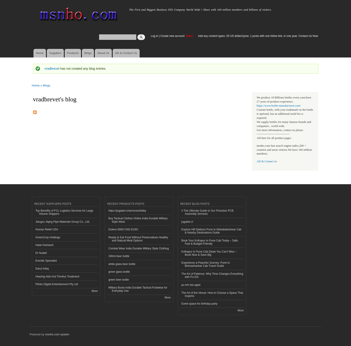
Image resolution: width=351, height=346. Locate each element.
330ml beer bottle (118, 256)
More (95, 291)
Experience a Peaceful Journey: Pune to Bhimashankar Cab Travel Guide (205, 264)
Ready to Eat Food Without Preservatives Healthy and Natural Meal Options (138, 239)
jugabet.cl (187, 221)
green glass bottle (119, 271)
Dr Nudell (41, 253)
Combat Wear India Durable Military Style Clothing (138, 248)
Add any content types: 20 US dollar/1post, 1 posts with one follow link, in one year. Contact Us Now (258, 36)
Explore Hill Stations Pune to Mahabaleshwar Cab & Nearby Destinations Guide (211, 231)
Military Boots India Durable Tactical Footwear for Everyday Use (137, 289)
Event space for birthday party (199, 303)
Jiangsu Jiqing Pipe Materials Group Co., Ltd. (63, 221)
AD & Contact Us (126, 53)
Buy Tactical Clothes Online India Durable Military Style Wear (138, 220)
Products (73, 53)
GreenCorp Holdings (48, 237)
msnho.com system (57, 334)
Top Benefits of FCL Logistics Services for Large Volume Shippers (64, 212)
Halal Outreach (45, 245)
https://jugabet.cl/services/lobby (127, 210)
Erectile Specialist (46, 260)
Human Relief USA (47, 229)
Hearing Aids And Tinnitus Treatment (57, 276)
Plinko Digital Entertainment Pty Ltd (57, 284)
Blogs (88, 53)
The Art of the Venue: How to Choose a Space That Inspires (212, 294)
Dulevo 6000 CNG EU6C (123, 229)
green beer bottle (118, 279)
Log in (154, 36)
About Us (103, 53)
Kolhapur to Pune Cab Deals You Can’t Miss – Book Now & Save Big (209, 253)
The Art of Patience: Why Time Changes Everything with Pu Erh (212, 275)
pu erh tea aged (191, 284)
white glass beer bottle (121, 264)
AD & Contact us (267, 161)
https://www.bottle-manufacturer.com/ (279, 105)
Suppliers (55, 53)
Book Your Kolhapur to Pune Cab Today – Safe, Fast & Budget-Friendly (210, 242)
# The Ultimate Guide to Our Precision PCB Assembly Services (207, 212)
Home (40, 53)
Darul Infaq (42, 268)
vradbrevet (52, 68)
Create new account (172, 36)
